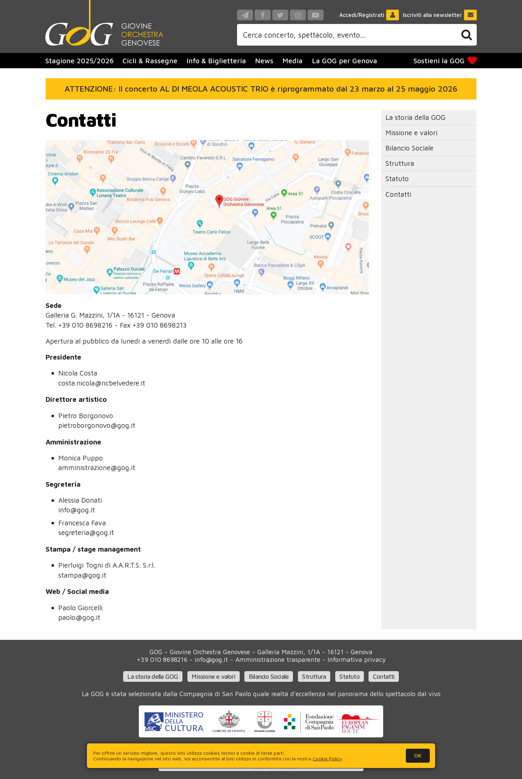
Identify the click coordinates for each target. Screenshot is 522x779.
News (264, 61)
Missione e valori (411, 132)
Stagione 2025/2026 (79, 61)
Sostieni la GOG (445, 61)
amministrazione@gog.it (96, 467)
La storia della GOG (415, 117)
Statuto (397, 178)
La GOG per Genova (344, 61)
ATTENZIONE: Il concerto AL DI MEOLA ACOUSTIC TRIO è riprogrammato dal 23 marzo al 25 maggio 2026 (261, 88)
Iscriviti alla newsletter (440, 15)
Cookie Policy (327, 758)
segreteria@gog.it (86, 532)
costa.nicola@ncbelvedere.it (101, 383)
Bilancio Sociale (409, 148)
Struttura (400, 163)
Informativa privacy (357, 659)
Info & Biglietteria (216, 61)
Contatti (398, 194)
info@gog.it (76, 510)
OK (417, 755)
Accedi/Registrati (369, 15)
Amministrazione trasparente (277, 659)
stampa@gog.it (82, 575)
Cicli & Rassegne (150, 61)
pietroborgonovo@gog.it (96, 425)
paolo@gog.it (79, 617)
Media (292, 61)
